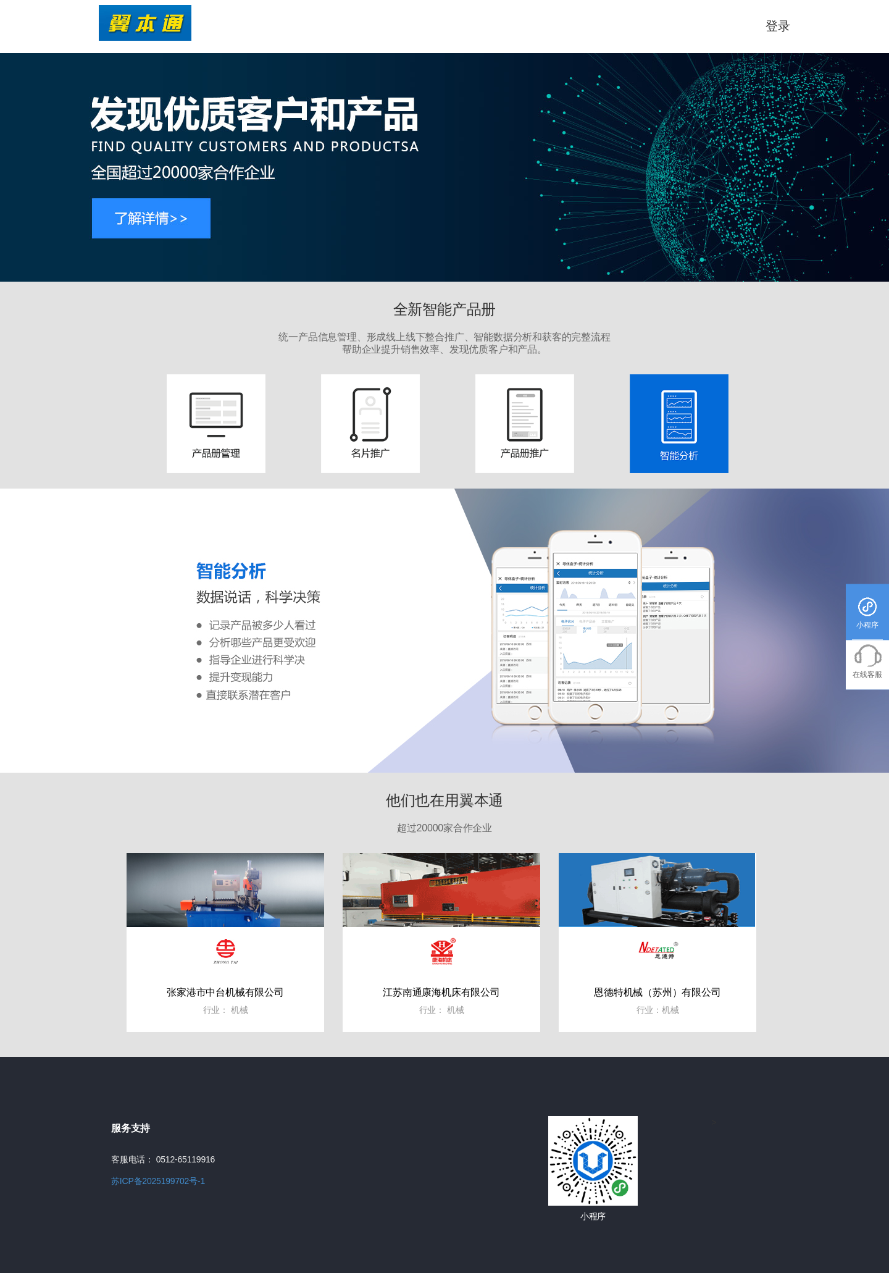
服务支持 (130, 1128)
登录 (778, 26)
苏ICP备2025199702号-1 (158, 1181)
